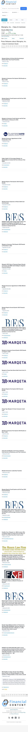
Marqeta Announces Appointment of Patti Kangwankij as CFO (11, 139)
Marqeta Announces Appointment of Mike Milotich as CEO (14, 286)
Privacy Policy (22, 712)
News (8, 22)
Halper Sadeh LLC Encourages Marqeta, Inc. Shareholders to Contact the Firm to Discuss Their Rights (13, 160)
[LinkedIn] (15, 717)
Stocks (11, 19)
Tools (22, 19)
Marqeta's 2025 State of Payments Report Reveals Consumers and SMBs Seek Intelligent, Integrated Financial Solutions (13, 266)
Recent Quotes (5, 12)
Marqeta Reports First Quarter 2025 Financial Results (12, 389)
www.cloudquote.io (14, 709)
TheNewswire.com (6, 687)
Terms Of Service (14, 713)
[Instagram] (18, 717)
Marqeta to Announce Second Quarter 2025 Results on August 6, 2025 (14, 351)
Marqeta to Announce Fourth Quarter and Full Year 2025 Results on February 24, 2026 (14, 119)
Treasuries (23, 22)
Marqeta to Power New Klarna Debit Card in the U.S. (14, 370)
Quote (5, 38)
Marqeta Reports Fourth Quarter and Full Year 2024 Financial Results (14, 490)
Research (22, 38)
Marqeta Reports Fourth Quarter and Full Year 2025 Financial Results (14, 99)
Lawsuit (6, 689)
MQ (10, 30)
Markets (4, 19)
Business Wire (5, 65)
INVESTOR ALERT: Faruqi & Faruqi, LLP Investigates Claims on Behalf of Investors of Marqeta (12, 581)
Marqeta (5, 123)
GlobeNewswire (5, 231)
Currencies (12, 22)
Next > (27, 46)
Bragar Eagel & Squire (7, 229)
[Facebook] (12, 717)
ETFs (17, 19)
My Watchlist (14, 12)
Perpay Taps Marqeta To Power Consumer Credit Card (13, 409)
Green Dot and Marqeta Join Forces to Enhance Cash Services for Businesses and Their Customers (14, 451)
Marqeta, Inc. (6, 63)
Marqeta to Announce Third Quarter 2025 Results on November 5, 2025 (13, 245)
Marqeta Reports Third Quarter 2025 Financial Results (12, 182)
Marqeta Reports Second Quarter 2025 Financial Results (13, 308)
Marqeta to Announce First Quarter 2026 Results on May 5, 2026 (14, 79)
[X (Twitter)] (9, 717)
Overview (4, 22)
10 (23, 46)
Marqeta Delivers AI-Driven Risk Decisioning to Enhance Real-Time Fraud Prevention (13, 59)
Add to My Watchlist (5, 36)
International (17, 22)
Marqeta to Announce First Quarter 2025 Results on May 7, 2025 (14, 431)
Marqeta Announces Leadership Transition (12, 470)
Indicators (4, 15)
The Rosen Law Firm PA (7, 564)
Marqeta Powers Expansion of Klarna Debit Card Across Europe (13, 202)
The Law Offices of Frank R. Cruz (8, 538)
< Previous (3, 46)
